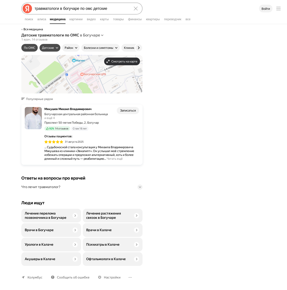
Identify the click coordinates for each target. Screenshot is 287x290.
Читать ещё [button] (115, 158)
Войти (266, 8)
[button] (38, 99)
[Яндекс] (27, 8)
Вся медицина (33, 29)
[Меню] (278, 8)
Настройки (112, 277)
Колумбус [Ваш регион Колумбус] (35, 277)
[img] (53, 142)
